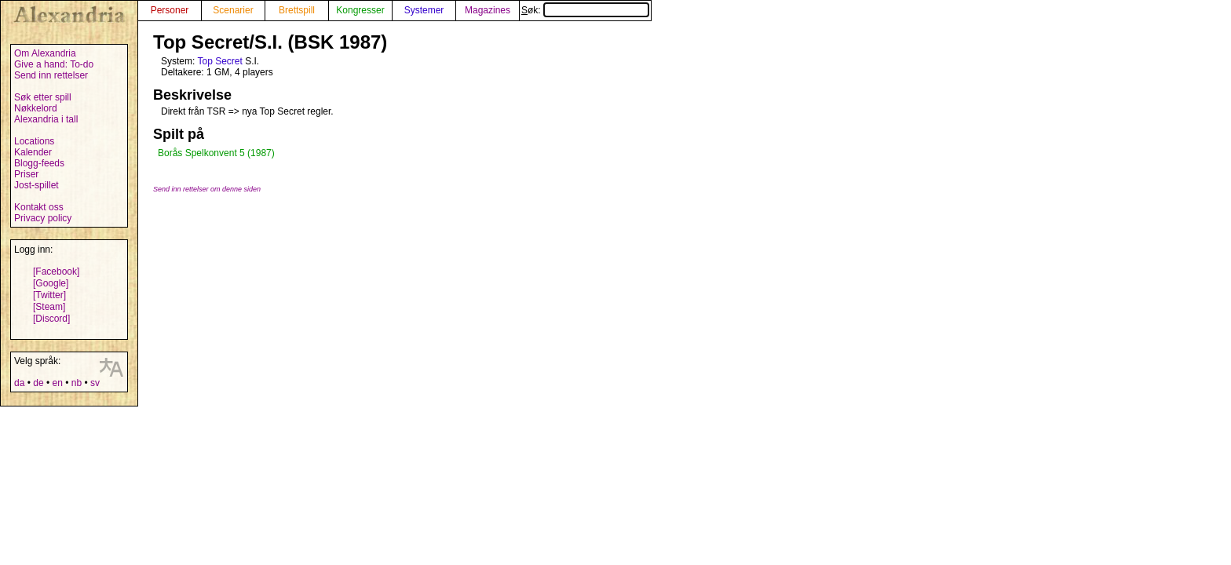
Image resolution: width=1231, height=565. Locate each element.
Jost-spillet (36, 185)
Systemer (424, 10)
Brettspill (297, 10)
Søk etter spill (42, 97)
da (19, 382)
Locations (34, 141)
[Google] (50, 283)
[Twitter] (49, 295)
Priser (26, 174)
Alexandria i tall (46, 119)
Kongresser (360, 10)
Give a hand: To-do (53, 64)
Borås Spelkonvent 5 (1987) (216, 153)
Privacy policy (42, 218)
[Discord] (51, 318)
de (38, 382)
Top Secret (219, 61)
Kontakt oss (39, 207)
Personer (170, 10)
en (57, 382)
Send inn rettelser (51, 75)
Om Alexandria (45, 53)
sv (95, 382)
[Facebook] (56, 271)
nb (76, 382)
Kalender (33, 152)
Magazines (487, 10)
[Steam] (49, 306)
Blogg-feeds (39, 163)
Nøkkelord (35, 108)
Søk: (585, 10)
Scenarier (233, 10)
